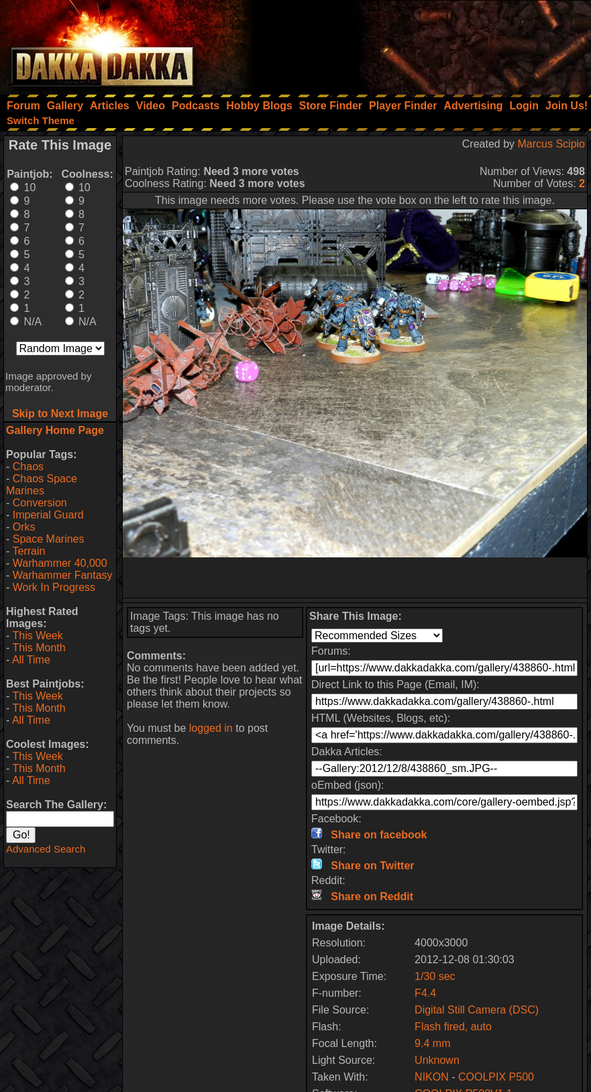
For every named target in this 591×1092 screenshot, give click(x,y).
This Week (37, 635)
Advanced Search (45, 849)
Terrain (28, 551)
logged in (211, 728)
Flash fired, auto (453, 1026)
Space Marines (49, 539)
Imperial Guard (48, 515)
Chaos (28, 466)
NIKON (432, 1077)
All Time (31, 659)
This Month (38, 647)
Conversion (40, 502)
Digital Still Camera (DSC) (477, 1010)
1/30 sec (435, 976)
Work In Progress (54, 587)
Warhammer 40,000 (60, 563)
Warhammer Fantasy (63, 575)
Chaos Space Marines (41, 484)
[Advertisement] (411, 43)
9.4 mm (432, 1043)
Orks (24, 527)
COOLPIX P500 (496, 1077)
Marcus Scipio (551, 144)
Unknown (437, 1060)
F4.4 (425, 993)
